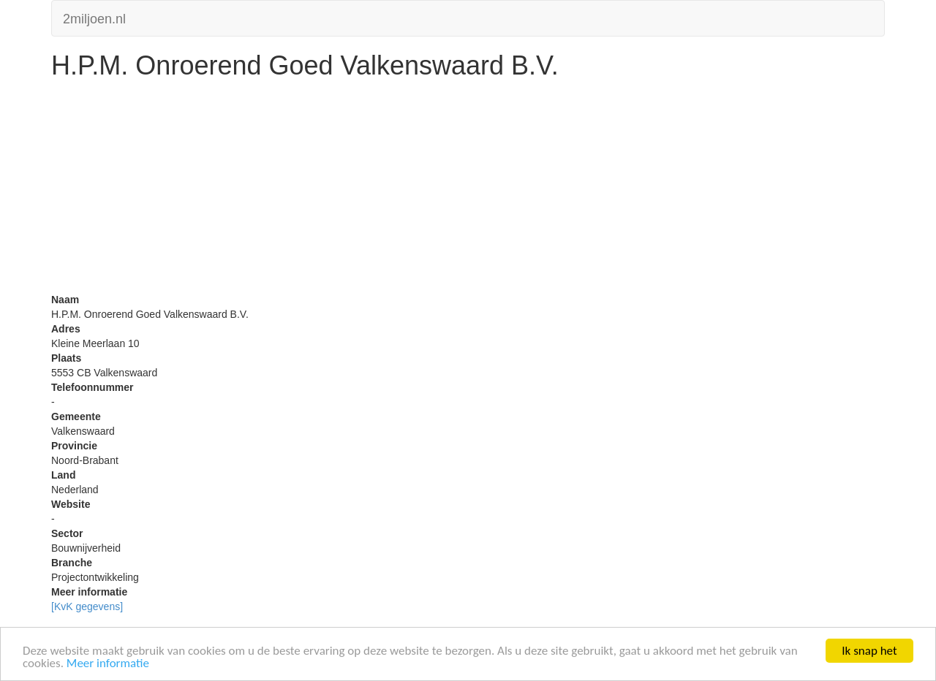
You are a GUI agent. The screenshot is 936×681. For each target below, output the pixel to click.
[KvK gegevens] (87, 606)
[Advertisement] (468, 190)
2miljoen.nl (94, 17)
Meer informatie (108, 664)
